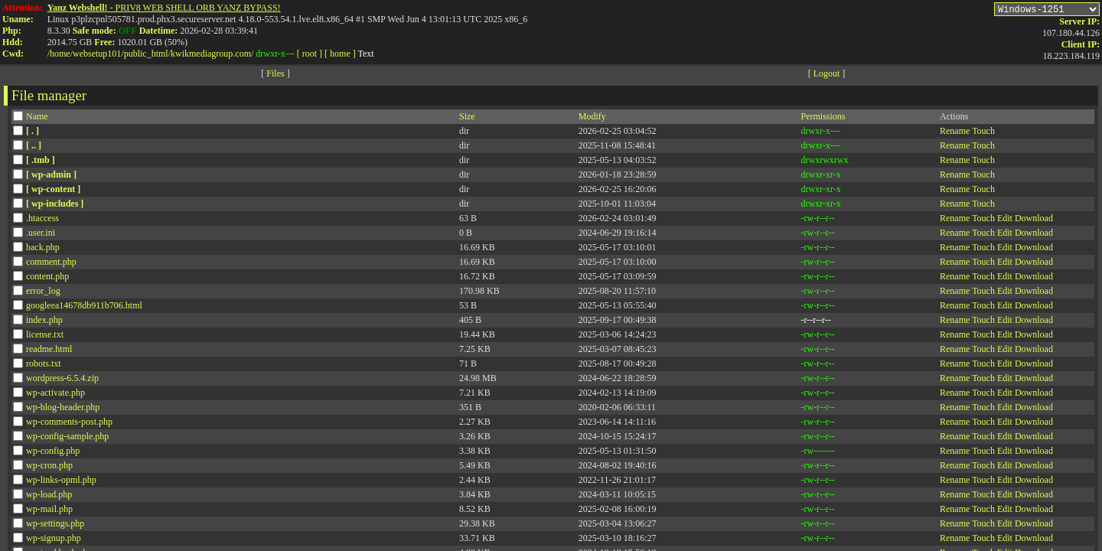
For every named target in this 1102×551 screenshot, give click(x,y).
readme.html (49, 351)
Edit (1004, 220)
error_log (43, 293)
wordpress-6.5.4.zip (62, 380)
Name (37, 118)
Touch (983, 133)
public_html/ (147, 53)
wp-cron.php (49, 467)
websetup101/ (98, 53)
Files (275, 75)
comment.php (51, 264)
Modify (592, 118)
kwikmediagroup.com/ (212, 53)
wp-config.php (53, 453)
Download (1034, 220)
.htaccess (42, 220)
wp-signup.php (53, 540)
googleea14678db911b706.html (84, 307)
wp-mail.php (49, 511)
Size (467, 118)
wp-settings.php (55, 525)
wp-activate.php (55, 395)
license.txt (45, 336)
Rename (955, 133)
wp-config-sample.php (67, 438)
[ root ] (309, 53)
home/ (61, 53)
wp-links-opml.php (61, 482)
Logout (826, 75)
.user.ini (40, 235)
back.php (43, 249)
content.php (47, 278)
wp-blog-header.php (62, 409)
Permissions (822, 118)
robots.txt (43, 365)
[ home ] (340, 53)
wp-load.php (49, 496)
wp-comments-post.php (69, 424)
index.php (44, 322)
